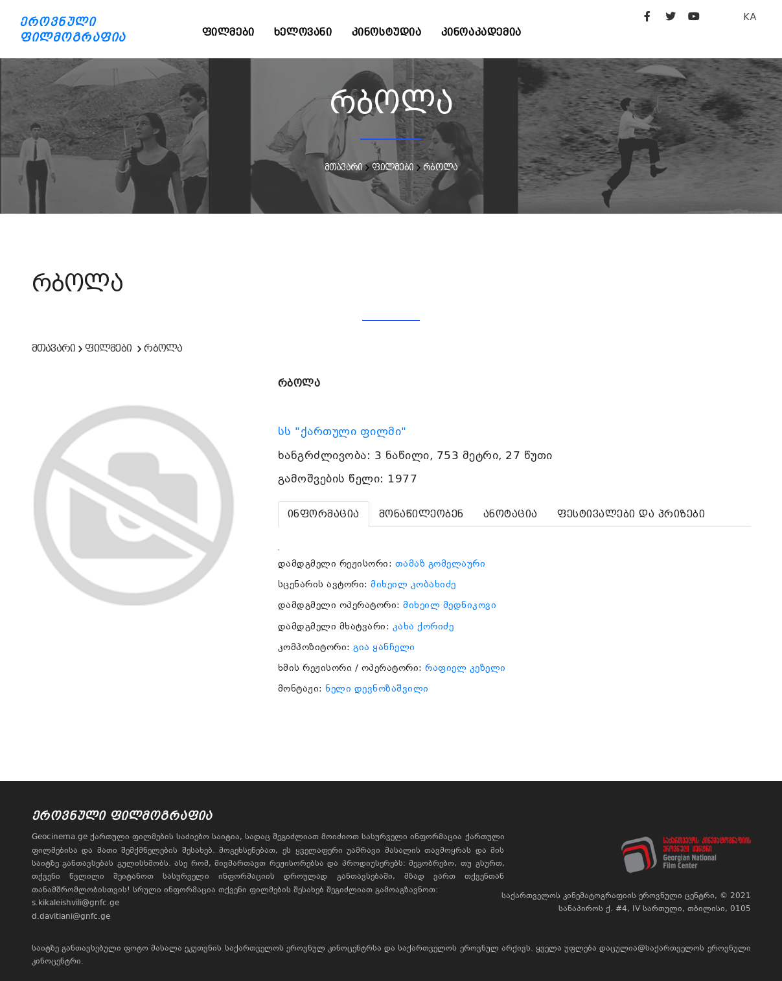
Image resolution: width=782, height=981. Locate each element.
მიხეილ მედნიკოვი (449, 605)
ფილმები (228, 32)
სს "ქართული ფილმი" (344, 431)
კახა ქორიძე (423, 626)
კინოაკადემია (481, 32)
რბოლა (440, 167)
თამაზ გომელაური (440, 563)
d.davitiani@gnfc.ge (71, 916)
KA (750, 16)
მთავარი (344, 167)
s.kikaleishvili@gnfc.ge (75, 902)
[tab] (323, 514)
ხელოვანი (303, 32)
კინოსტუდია (387, 32)
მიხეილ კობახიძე (413, 584)
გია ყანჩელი (384, 647)
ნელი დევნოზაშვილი (377, 688)
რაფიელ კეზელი (465, 667)
